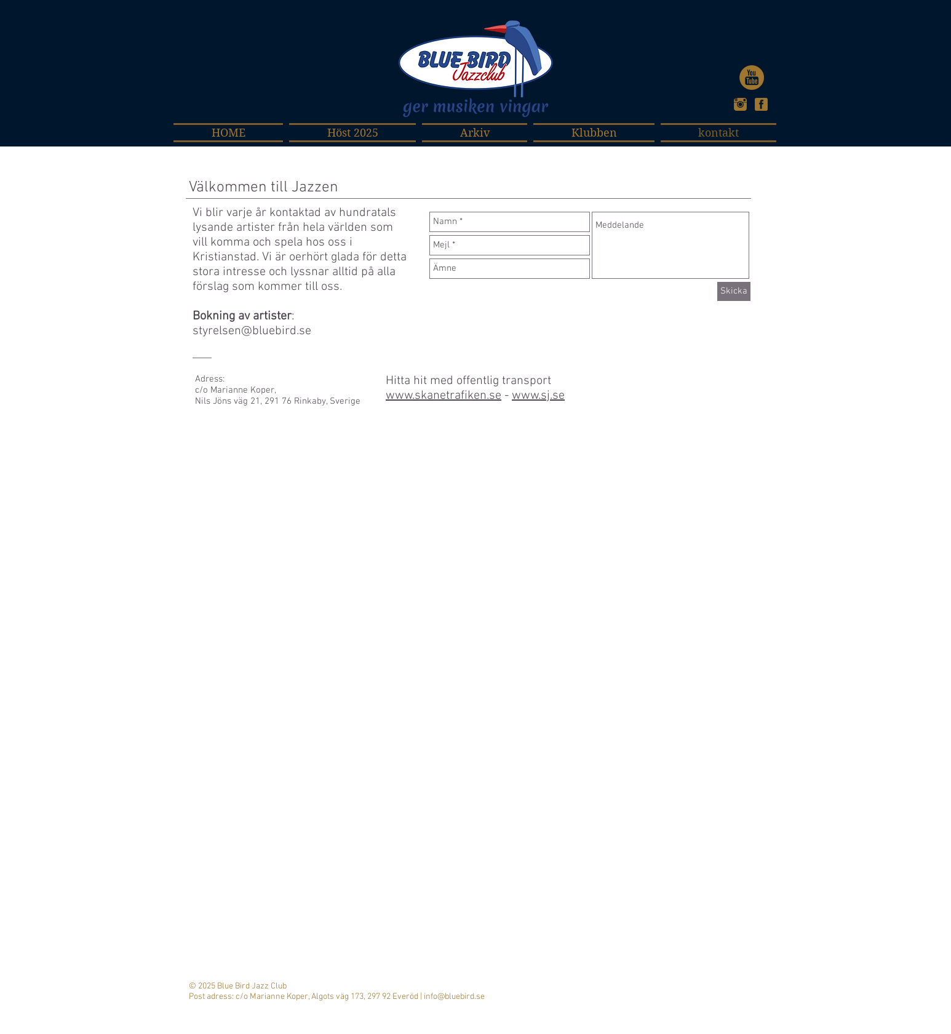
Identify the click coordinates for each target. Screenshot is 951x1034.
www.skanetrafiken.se (443, 395)
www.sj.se (538, 395)
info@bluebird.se (454, 997)
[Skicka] (733, 291)
